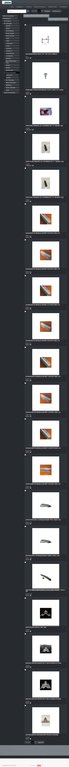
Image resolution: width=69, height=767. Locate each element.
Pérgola (8, 68)
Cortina (8, 28)
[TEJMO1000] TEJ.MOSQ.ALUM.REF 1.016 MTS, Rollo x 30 (43, 484)
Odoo (39, 765)
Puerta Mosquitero (11, 73)
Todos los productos (8, 16)
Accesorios (9, 75)
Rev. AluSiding (10, 80)
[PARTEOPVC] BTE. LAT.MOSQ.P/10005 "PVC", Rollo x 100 (43, 519)
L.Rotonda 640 (10, 53)
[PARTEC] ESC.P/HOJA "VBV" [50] (36, 627)
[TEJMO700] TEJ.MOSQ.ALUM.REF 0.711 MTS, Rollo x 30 (43, 305)
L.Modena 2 (9, 51)
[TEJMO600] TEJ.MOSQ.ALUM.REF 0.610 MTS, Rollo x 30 (43, 340)
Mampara (8, 58)
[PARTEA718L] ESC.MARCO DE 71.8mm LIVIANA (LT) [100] (43, 699)
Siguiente (47, 11)
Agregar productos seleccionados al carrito (36, 16)
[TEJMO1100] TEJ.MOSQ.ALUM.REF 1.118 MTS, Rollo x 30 (43, 448)
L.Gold (7, 46)
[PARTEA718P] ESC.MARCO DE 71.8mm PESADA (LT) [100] (43, 663)
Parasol (8, 65)
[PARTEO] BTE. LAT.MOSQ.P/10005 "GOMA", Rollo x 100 (42, 555)
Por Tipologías (8, 23)
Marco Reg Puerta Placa (11, 62)
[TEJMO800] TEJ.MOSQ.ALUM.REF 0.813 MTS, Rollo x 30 (43, 269)
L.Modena (8, 48)
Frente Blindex (10, 31)
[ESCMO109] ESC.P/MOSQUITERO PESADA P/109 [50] (42, 734)
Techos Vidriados (10, 87)
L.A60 (7, 38)
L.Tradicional (9, 56)
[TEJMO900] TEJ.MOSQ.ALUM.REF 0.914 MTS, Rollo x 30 (43, 233)
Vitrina (7, 90)
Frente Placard (10, 36)
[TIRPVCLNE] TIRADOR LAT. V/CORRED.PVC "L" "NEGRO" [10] (45, 161)
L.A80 (7, 41)
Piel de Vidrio (9, 70)
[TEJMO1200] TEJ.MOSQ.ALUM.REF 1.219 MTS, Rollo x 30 (43, 412)
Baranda (8, 26)
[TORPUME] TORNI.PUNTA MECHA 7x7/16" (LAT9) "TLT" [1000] (44, 90)
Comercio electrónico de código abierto (55, 765)
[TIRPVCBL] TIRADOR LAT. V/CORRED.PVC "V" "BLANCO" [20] (45, 197)
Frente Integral (10, 33)
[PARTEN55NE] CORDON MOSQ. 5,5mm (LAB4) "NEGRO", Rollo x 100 (45, 590)
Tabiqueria (9, 85)
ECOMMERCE (7, 18)
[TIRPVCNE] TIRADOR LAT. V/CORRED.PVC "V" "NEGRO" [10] (44, 125)
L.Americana (9, 43)
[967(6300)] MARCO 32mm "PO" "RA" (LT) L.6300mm (41, 54)
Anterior (34, 11)
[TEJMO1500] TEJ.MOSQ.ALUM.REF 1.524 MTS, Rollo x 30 (43, 376)
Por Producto (7, 21)
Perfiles (8, 77)
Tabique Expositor (11, 82)
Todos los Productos (9, 92)
